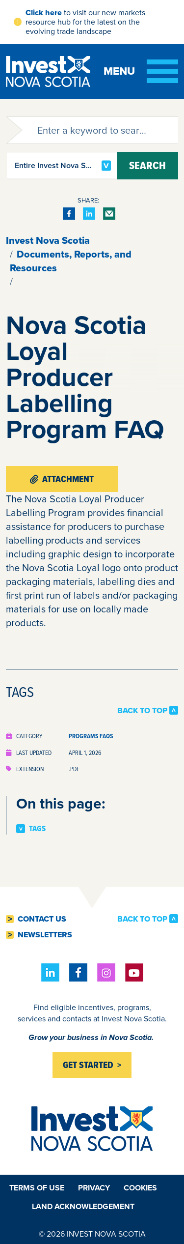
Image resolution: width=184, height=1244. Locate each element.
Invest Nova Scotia (48, 240)
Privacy (94, 1187)
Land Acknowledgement (83, 1206)
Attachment (62, 479)
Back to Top (142, 710)
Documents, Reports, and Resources (70, 261)
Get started (88, 1065)
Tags (37, 828)
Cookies (140, 1187)
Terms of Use (36, 1187)
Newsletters (45, 935)
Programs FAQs (91, 736)
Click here (44, 12)
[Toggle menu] (141, 71)
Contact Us (42, 919)
